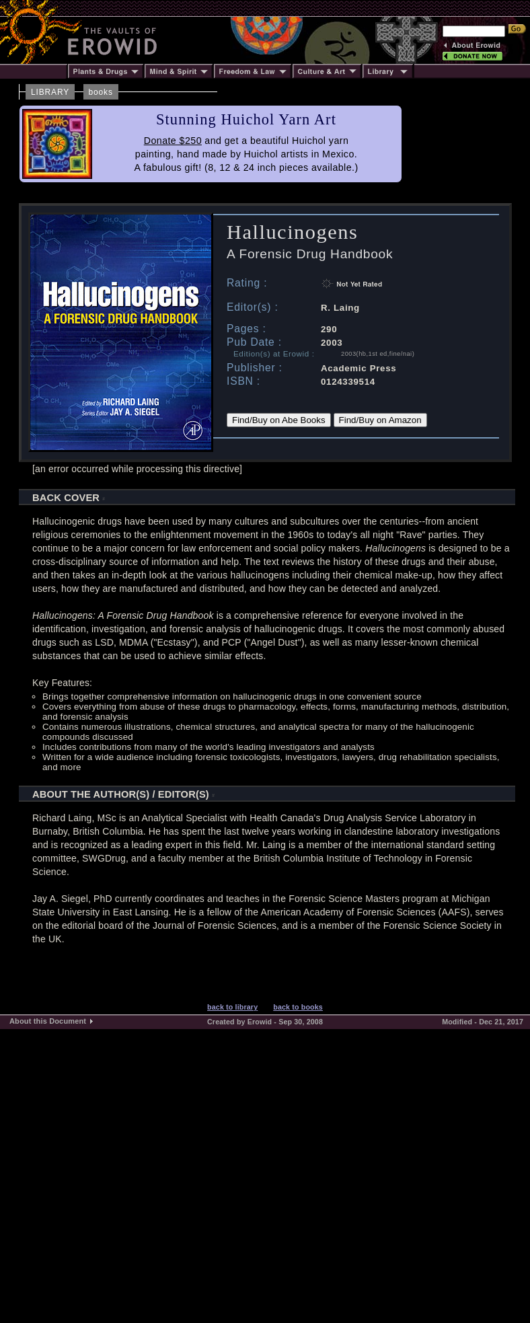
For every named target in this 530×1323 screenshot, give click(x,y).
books (101, 92)
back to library (232, 1007)
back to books (298, 1007)
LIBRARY (50, 92)
